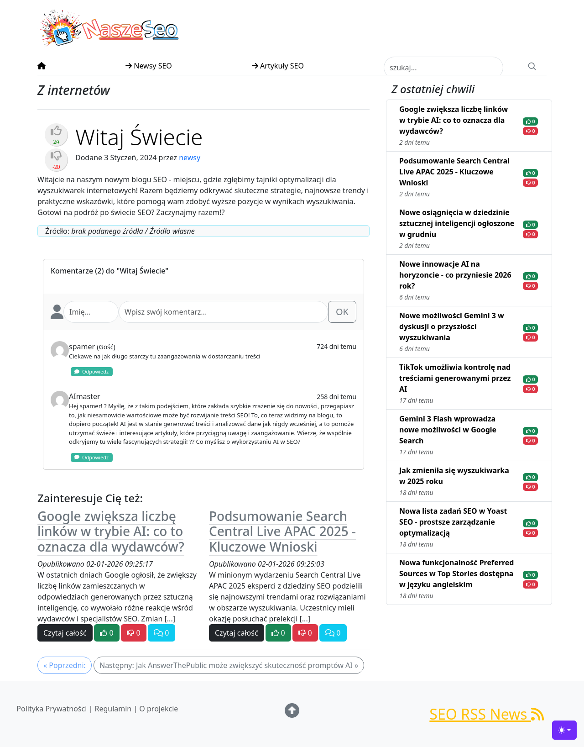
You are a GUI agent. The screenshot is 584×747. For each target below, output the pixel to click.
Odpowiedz (91, 371)
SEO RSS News (486, 714)
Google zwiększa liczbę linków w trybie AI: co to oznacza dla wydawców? (110, 531)
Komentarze (72, 271)
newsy (189, 158)
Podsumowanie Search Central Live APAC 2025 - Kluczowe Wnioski (282, 531)
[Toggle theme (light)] (564, 730)
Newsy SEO (148, 66)
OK (342, 311)
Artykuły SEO (278, 66)
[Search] (532, 65)
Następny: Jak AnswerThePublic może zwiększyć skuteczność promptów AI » (228, 665)
